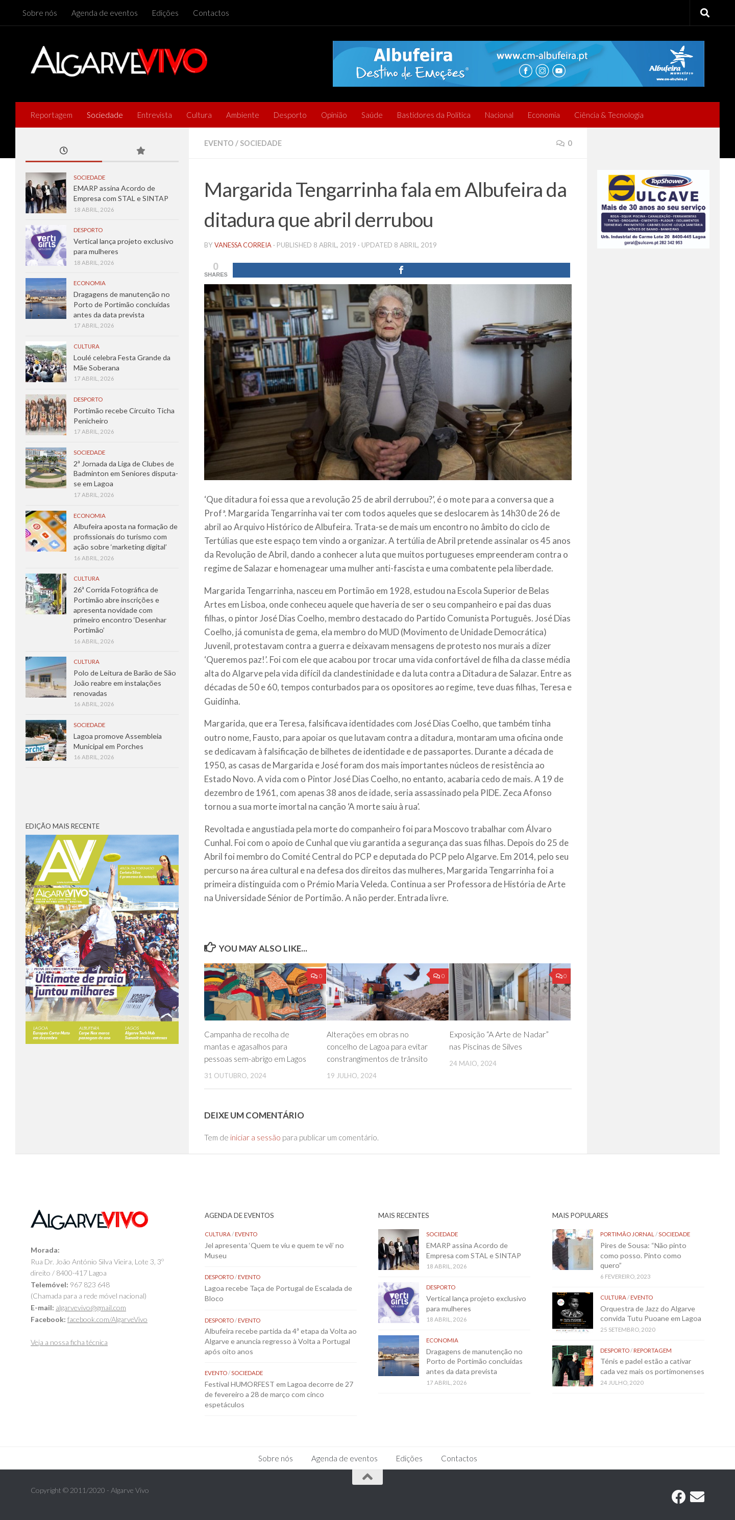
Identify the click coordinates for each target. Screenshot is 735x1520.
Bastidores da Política (434, 114)
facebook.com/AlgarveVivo (107, 1318)
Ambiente (242, 114)
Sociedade (105, 114)
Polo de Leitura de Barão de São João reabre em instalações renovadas (125, 682)
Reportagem (51, 114)
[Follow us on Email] (697, 1496)
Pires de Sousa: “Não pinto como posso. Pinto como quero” (643, 1254)
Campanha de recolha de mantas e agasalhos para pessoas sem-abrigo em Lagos (256, 1046)
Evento (220, 142)
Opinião (334, 114)
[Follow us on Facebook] (679, 1496)
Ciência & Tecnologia (609, 114)
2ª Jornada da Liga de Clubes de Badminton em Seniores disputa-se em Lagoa (126, 473)
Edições (165, 12)
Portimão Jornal (627, 1233)
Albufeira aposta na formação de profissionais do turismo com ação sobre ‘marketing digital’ (126, 536)
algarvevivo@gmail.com (91, 1307)
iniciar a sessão (255, 1136)
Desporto (290, 114)
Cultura (199, 114)
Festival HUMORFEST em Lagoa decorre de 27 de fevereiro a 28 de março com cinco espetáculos (279, 1393)
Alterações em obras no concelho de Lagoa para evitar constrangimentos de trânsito (379, 1046)
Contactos (211, 12)
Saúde (372, 114)
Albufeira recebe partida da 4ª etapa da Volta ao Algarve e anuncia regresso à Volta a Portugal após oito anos (281, 1340)
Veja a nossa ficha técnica (69, 1341)
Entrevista (154, 114)
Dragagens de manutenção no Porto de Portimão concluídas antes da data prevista (122, 304)
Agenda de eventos (104, 12)
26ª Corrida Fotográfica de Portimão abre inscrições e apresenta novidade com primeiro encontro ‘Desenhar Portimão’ (120, 609)
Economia (544, 114)
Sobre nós (39, 12)
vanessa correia (244, 244)
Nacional (499, 114)
